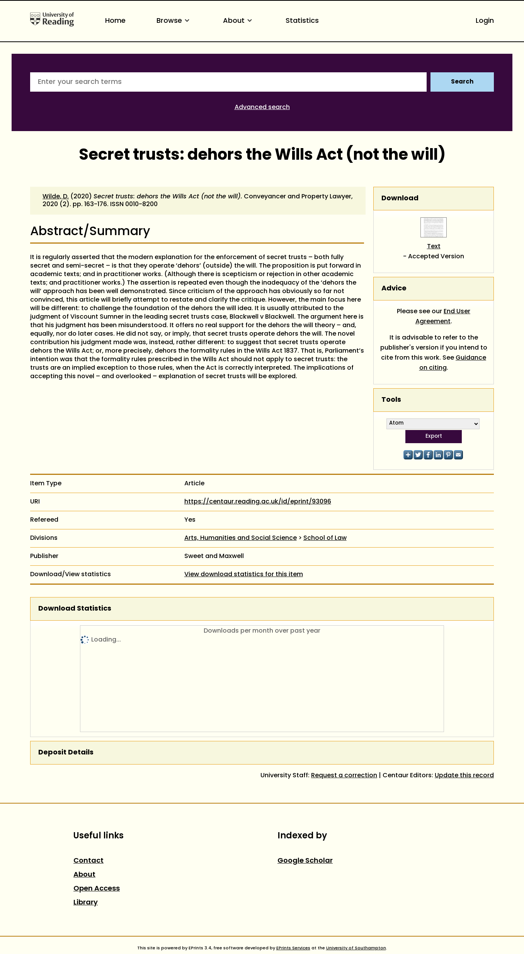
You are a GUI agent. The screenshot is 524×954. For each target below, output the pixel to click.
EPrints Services (293, 948)
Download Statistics (74, 609)
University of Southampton (356, 948)
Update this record (464, 776)
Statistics (302, 21)
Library (85, 903)
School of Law (325, 538)
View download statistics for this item (243, 575)
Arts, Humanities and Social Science (240, 538)
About (239, 21)
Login (485, 21)
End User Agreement (443, 317)
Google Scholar (305, 861)
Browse (174, 21)
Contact (88, 861)
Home (115, 21)
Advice (394, 289)
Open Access (96, 889)
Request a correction (344, 776)
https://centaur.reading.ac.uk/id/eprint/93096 (257, 502)
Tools (391, 400)
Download (400, 199)
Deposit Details (66, 753)
